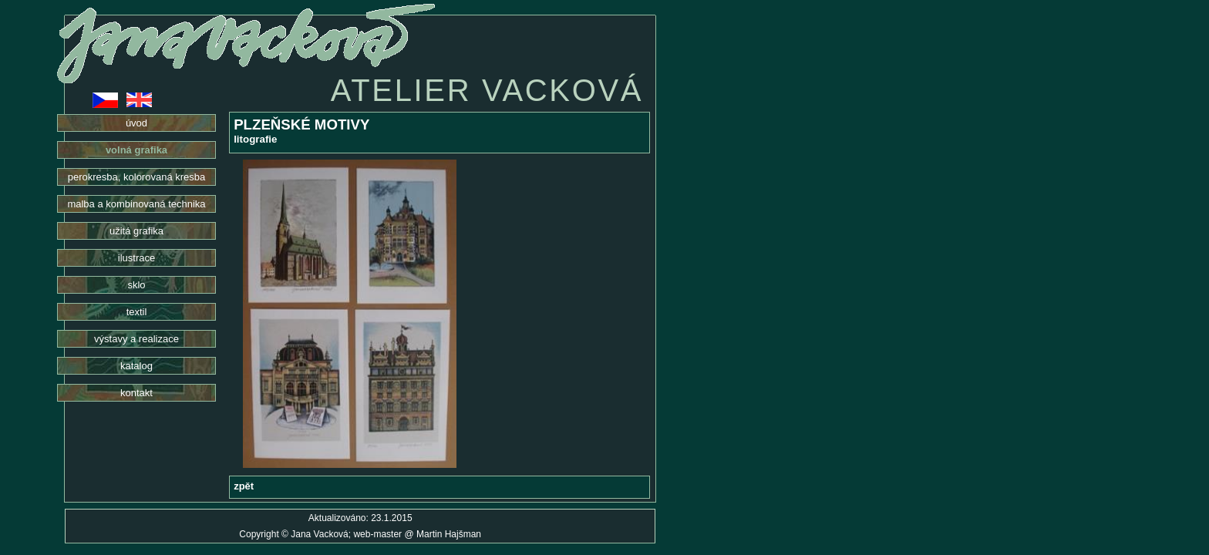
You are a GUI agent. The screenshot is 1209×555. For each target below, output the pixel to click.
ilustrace (136, 258)
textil (136, 312)
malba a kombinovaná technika (136, 204)
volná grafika (136, 150)
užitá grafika (136, 231)
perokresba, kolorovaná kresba (137, 177)
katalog (136, 366)
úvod (136, 123)
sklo (136, 285)
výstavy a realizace (136, 339)
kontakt (136, 393)
